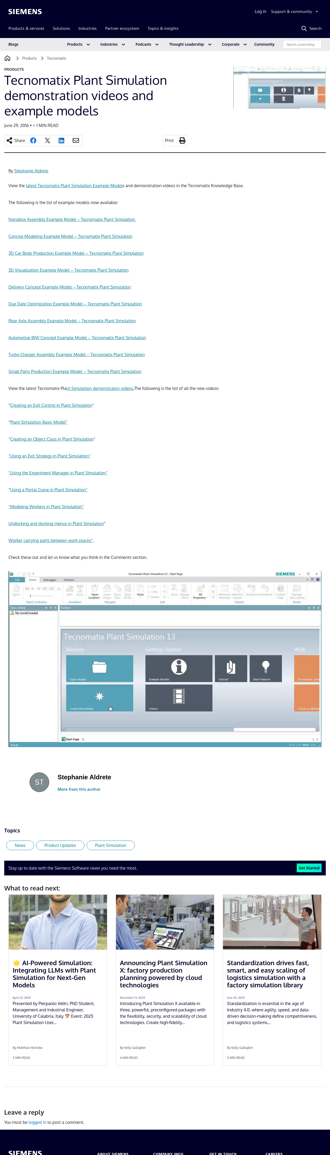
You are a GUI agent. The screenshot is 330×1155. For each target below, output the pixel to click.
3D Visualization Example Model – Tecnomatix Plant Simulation (68, 270)
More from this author (79, 789)
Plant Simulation (110, 845)
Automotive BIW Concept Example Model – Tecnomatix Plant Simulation (77, 337)
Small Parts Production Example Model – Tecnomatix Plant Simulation (74, 371)
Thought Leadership (186, 44)
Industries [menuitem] (87, 28)
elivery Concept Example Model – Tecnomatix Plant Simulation (71, 287)
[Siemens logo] (25, 11)
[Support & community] (295, 11)
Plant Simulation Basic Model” (38, 422)
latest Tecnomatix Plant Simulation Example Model (74, 185)
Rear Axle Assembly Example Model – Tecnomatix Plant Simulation (72, 320)
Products (74, 44)
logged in (38, 1122)
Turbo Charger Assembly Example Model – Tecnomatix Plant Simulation (76, 354)
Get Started (309, 867)
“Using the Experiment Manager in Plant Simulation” (58, 472)
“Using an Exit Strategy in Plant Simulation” (49, 456)
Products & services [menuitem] (26, 28)
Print (169, 140)
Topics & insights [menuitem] (163, 28)
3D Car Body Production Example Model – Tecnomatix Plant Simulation (75, 253)
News (20, 845)
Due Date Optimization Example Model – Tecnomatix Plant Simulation (75, 304)
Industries (109, 44)
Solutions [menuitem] (61, 28)
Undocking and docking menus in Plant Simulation (56, 523)
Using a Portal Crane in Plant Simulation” (48, 489)
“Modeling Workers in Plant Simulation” (46, 506)
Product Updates (60, 845)
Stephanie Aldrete (31, 170)
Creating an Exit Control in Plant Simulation (51, 405)
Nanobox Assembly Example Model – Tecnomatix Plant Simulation (72, 219)
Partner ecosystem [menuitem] (122, 28)
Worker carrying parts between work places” (50, 540)
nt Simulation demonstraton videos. (100, 388)
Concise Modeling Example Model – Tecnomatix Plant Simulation (70, 236)
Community (264, 44)
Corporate (230, 44)
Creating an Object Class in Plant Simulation (52, 439)
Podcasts (143, 44)
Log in (260, 11)
